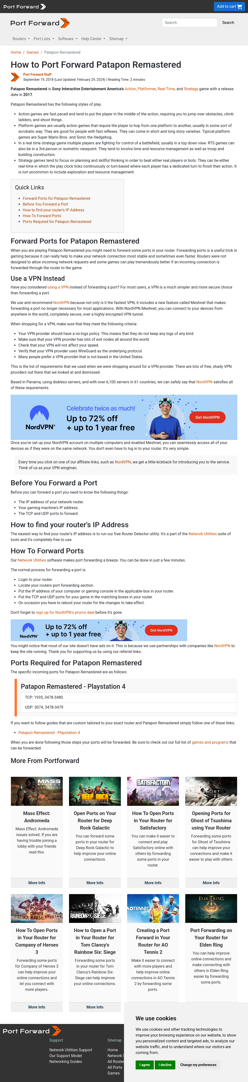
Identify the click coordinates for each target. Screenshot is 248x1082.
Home (16, 52)
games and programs (210, 742)
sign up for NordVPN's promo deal (65, 612)
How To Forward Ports (42, 216)
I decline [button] (165, 1065)
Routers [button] (20, 39)
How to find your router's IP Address (53, 210)
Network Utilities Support (70, 1050)
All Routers (117, 1061)
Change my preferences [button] (198, 1065)
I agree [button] (145, 1065)
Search (228, 22)
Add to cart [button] (229, 6)
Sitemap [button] (116, 39)
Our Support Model (65, 1055)
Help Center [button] (92, 39)
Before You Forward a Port (45, 204)
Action (130, 89)
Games (33, 52)
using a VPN (58, 287)
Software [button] (66, 39)
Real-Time (166, 89)
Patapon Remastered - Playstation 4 (49, 732)
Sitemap (115, 1040)
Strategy (191, 89)
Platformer (147, 89)
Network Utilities (203, 534)
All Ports (115, 1067)
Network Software (123, 1055)
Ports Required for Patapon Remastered (57, 221)
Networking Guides (65, 1061)
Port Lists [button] (42, 39)
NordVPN (61, 302)
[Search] (189, 22)
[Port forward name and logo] (24, 6)
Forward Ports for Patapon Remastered (56, 198)
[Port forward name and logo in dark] (40, 22)
